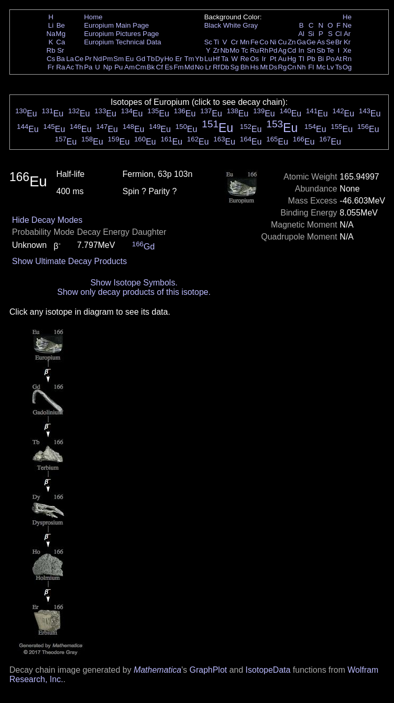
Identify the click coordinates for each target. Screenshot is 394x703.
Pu (118, 67)
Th (79, 67)
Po (330, 59)
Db (224, 67)
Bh (244, 67)
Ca (60, 42)
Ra (60, 67)
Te (330, 50)
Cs (50, 59)
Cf (159, 67)
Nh (301, 67)
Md (189, 67)
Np (107, 67)
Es (169, 67)
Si (311, 34)
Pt (273, 59)
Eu (129, 59)
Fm (178, 67)
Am (130, 67)
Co (264, 42)
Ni (273, 42)
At (338, 59)
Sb (321, 50)
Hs (254, 67)
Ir (264, 59)
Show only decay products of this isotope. (134, 292)
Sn (311, 50)
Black (212, 25)
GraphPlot (208, 669)
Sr (60, 50)
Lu (208, 59)
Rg (282, 67)
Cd (291, 50)
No (199, 67)
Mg (61, 34)
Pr (88, 59)
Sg (234, 67)
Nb (224, 50)
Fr (50, 67)
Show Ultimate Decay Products (69, 261)
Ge (311, 42)
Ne (347, 25)
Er (178, 59)
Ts (338, 67)
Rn (347, 59)
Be (60, 25)
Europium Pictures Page (121, 34)
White (232, 25)
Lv (330, 67)
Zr (216, 50)
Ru (254, 50)
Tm (189, 59)
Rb (50, 50)
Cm (141, 67)
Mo (235, 50)
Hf (216, 59)
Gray (250, 25)
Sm (119, 59)
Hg (291, 59)
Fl (311, 67)
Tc (244, 50)
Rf (216, 67)
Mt (264, 67)
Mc (321, 67)
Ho (168, 59)
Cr (234, 42)
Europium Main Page (116, 25)
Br (338, 42)
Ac (70, 67)
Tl (301, 59)
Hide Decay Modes (47, 220)
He (347, 17)
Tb (150, 59)
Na (50, 34)
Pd (273, 50)
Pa (88, 67)
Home (93, 17)
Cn (291, 67)
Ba (60, 59)
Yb (199, 59)
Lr (208, 67)
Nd (97, 59)
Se (330, 42)
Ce (79, 59)
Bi (321, 59)
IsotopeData (267, 669)
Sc (208, 42)
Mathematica (157, 669)
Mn (245, 42)
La (70, 59)
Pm (108, 59)
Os (254, 59)
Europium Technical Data (122, 42)
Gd (140, 59)
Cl (338, 34)
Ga (301, 42)
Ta (224, 59)
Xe (347, 50)
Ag (282, 50)
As (321, 42)
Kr (346, 42)
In (301, 50)
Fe (254, 42)
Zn (292, 42)
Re (244, 59)
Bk (150, 67)
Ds (273, 67)
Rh (264, 50)
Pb (311, 59)
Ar (346, 34)
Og (347, 67)
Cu (282, 42)
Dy (159, 59)
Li (50, 25)
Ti (216, 42)
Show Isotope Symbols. (133, 282)
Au (282, 59)
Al (301, 34)
